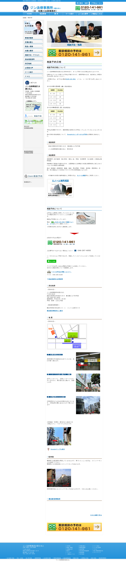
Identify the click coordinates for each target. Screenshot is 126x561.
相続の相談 (93, 558)
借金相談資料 (30, 59)
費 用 (56, 14)
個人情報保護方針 (98, 550)
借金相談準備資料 (84, 550)
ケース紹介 (70, 14)
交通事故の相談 (84, 558)
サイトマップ (97, 552)
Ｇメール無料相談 (60, 181)
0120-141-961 (71, 79)
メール (52, 223)
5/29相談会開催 (28, 128)
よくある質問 (83, 14)
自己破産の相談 (10, 558)
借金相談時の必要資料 (56, 279)
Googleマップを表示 (58, 449)
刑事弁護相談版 (57, 558)
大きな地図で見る (96, 515)
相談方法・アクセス (32, 55)
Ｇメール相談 (81, 175)
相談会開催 (30, 152)
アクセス (69, 552)
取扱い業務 (29, 46)
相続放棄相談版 (67, 558)
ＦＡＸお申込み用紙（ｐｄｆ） (61, 272)
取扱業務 (43, 14)
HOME (29, 14)
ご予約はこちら (96, 3)
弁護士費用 (29, 51)
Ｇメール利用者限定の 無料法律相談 (56, 194)
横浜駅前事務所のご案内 (55, 310)
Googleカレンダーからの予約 (77, 134)
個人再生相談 (29, 558)
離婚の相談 (76, 558)
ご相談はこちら (96, 14)
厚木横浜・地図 (82, 3)
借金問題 (81, 549)
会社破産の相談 (47, 558)
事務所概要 (29, 38)
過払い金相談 (20, 558)
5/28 (25, 152)
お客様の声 (29, 68)
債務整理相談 (38, 558)
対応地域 (28, 63)
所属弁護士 (29, 42)
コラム (95, 549)
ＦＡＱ (27, 76)
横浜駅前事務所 (54, 499)
